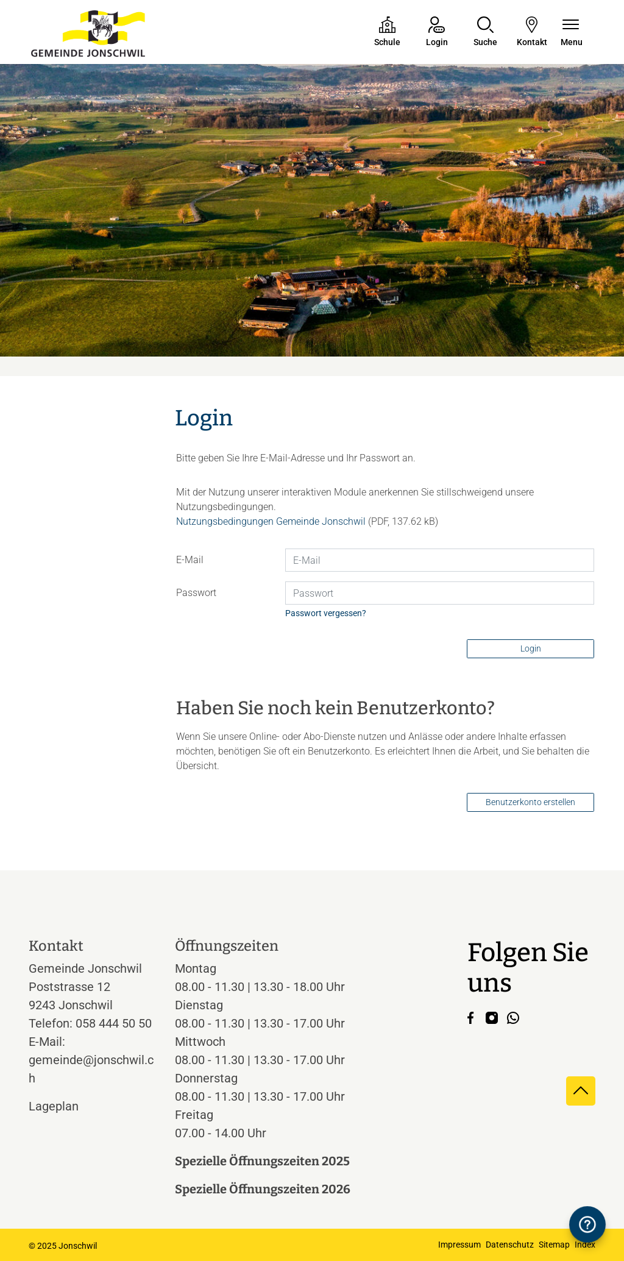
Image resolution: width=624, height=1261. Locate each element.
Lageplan (65, 1106)
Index (585, 1244)
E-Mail (190, 560)
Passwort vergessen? (325, 613)
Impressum (459, 1244)
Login (530, 648)
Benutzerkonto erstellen (530, 802)
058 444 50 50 (114, 1023)
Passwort (196, 593)
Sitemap (554, 1244)
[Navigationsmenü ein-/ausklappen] (571, 32)
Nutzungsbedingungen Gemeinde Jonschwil (271, 521)
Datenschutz (510, 1244)
